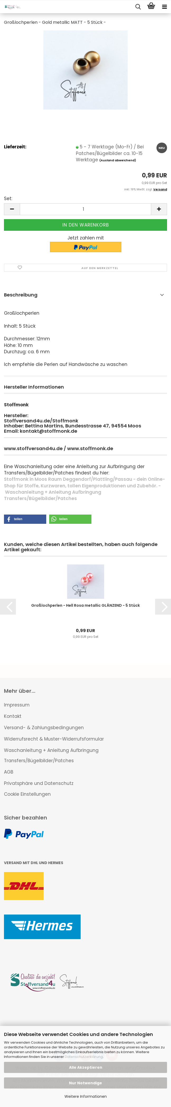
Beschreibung (21, 294)
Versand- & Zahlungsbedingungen (44, 727)
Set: (8, 198)
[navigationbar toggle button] (164, 6)
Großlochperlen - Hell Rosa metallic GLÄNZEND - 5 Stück (85, 605)
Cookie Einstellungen (27, 794)
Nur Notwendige (85, 1083)
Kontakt (12, 716)
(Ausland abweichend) (117, 160)
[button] (12, 209)
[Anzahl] (85, 209)
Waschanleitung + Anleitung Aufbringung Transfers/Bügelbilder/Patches (51, 755)
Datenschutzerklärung (84, 1056)
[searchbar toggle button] (138, 6)
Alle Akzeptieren (85, 1067)
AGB (8, 772)
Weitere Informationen (85, 1096)
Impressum (17, 705)
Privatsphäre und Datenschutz (38, 783)
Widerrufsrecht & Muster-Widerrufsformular (54, 739)
